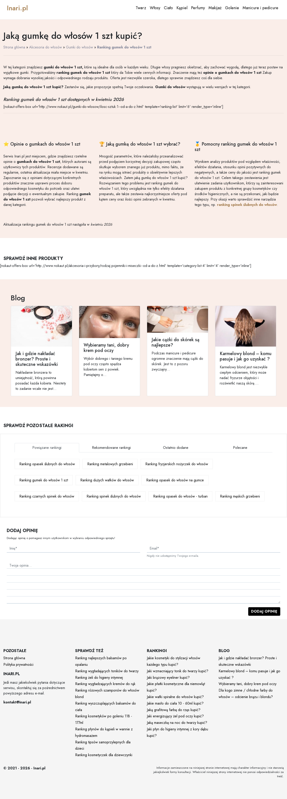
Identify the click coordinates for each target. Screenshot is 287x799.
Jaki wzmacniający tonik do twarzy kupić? (177, 671)
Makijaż (215, 8)
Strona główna (14, 47)
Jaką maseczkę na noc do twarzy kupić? (177, 722)
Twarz (141, 8)
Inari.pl (17, 8)
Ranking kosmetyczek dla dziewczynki (103, 755)
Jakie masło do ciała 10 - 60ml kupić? (175, 703)
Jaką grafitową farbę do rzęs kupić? (173, 709)
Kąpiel (181, 8)
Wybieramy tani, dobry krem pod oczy (247, 683)
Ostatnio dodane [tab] (175, 447)
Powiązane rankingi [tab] (46, 447)
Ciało (168, 8)
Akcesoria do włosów (45, 47)
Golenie (232, 8)
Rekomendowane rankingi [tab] (111, 447)
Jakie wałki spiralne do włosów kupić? (175, 696)
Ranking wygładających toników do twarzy (107, 671)
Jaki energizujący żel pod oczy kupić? (175, 716)
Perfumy (198, 8)
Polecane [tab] (240, 447)
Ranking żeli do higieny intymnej (99, 677)
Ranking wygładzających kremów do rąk (105, 683)
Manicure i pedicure (260, 8)
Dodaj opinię (264, 611)
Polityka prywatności (18, 664)
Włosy (155, 8)
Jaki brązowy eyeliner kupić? (168, 677)
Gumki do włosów (79, 47)
